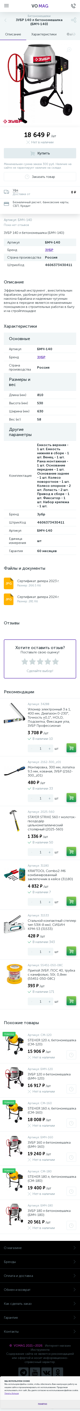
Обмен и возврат (40, 1290)
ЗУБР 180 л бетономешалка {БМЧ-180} (49, 1213)
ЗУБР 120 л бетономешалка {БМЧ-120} (49, 1076)
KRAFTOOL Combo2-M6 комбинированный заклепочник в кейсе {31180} (50, 875)
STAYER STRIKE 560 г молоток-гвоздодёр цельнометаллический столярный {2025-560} (52, 823)
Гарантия (40, 1318)
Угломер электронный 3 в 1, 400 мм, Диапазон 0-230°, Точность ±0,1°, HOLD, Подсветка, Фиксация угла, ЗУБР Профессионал (49, 717)
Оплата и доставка (40, 1276)
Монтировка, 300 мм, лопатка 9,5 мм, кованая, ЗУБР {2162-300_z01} (51, 771)
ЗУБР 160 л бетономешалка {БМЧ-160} (49, 1144)
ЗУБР (49, 250)
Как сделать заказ (40, 1304)
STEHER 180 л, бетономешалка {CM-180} (52, 1179)
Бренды (40, 1262)
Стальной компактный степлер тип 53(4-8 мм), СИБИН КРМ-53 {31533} (52, 925)
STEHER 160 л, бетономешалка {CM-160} (52, 1110)
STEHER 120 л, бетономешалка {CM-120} (52, 1042)
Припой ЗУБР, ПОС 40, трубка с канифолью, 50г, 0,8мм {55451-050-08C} (51, 974)
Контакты (40, 1331)
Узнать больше (11, 1393)
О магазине (40, 1248)
